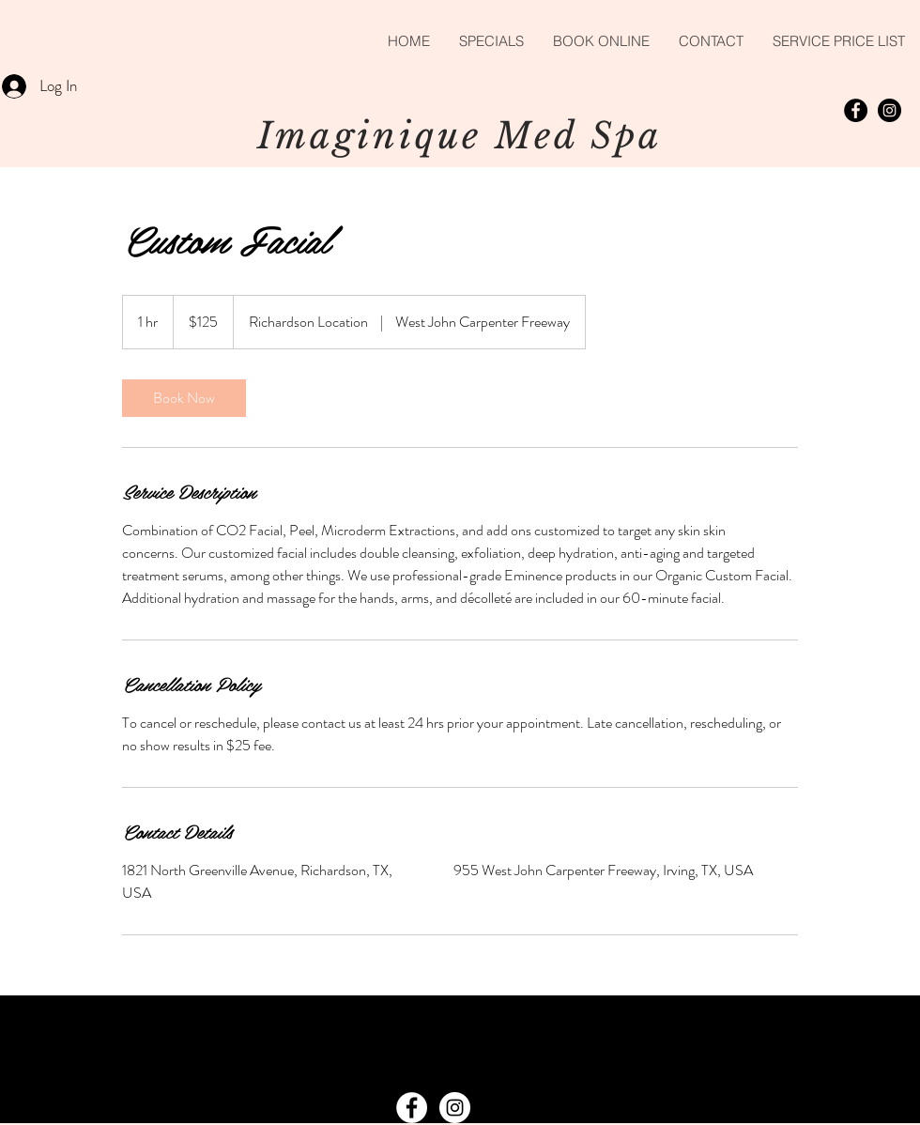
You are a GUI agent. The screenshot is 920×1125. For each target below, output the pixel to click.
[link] (184, 398)
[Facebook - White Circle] (411, 1107)
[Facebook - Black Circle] (855, 110)
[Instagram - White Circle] (454, 1107)
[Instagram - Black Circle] (889, 110)
